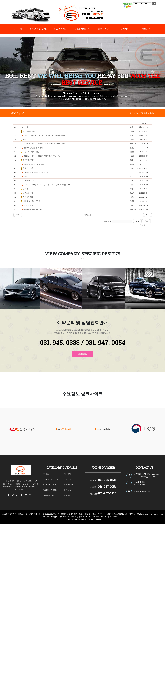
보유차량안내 (48, 495)
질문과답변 (68, 484)
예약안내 (67, 473)
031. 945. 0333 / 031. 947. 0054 (82, 342)
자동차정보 (103, 29)
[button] (12, 72)
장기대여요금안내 (50, 490)
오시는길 (67, 495)
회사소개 (17, 29)
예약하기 (124, 29)
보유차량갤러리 (82, 29)
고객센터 (146, 29)
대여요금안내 (60, 29)
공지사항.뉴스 (69, 490)
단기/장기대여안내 (39, 29)
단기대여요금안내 (50, 484)
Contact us (82, 354)
